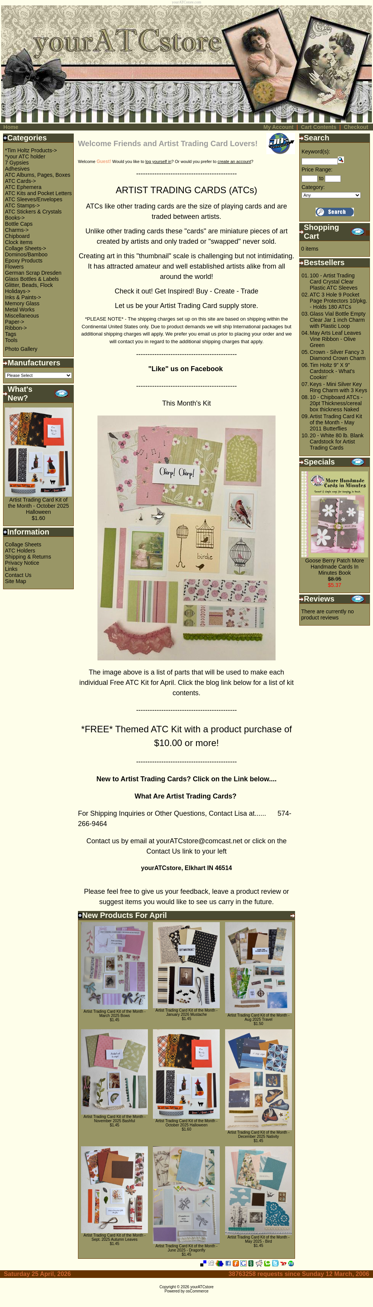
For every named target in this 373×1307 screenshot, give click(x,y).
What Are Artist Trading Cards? (186, 796)
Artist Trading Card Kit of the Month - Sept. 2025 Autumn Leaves (115, 1237)
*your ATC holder (25, 156)
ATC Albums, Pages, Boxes (37, 175)
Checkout (356, 127)
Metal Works (20, 309)
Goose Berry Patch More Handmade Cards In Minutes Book (334, 566)
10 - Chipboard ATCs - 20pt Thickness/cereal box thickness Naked (336, 403)
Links (11, 569)
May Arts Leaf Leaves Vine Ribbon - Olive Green (335, 339)
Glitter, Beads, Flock (29, 285)
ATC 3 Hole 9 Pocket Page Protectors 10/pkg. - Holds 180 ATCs (338, 301)
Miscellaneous (22, 316)
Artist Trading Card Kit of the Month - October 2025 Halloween (38, 506)
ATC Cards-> (20, 181)
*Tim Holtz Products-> (31, 150)
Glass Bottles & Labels (32, 279)
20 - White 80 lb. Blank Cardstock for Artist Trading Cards (336, 441)
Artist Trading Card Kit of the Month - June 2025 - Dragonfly (186, 1248)
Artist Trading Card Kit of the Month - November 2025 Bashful (115, 1119)
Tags (10, 334)
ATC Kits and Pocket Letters (38, 193)
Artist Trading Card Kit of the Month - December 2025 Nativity (258, 1134)
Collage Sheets (23, 544)
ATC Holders (20, 551)
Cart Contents (318, 127)
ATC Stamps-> (22, 205)
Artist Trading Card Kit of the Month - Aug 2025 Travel (258, 1017)
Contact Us (18, 575)
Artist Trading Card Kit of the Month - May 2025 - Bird (258, 1239)
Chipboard (17, 236)
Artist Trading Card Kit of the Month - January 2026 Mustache (186, 1012)
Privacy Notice (22, 563)
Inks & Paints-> (23, 297)
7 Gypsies (17, 163)
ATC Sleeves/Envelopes (33, 199)
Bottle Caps (18, 224)
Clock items (18, 242)
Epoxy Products (23, 260)
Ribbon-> (16, 328)
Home (10, 127)
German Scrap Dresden (33, 273)
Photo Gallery (21, 349)
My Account (278, 127)
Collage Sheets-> (25, 248)
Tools (11, 340)
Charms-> (17, 230)
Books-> (15, 218)
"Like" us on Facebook (186, 369)
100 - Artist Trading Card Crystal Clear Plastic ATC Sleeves (333, 281)
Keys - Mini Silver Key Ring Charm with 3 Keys (338, 387)
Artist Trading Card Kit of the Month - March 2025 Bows (115, 1013)
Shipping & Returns (28, 557)
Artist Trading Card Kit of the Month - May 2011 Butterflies (336, 422)
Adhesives (17, 169)
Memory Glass (22, 303)
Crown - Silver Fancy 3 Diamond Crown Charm (337, 355)
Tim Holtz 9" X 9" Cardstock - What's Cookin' (332, 371)
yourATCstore (202, 1287)
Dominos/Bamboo (26, 254)
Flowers (14, 267)
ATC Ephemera (23, 187)
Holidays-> (18, 291)
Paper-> (14, 322)
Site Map (15, 581)
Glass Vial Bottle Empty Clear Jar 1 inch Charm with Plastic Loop (337, 320)
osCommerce (197, 1291)
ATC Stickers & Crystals (33, 212)
